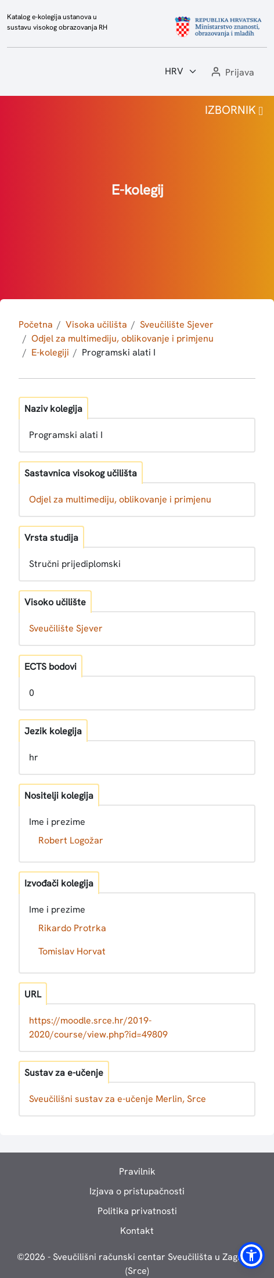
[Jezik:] (181, 71)
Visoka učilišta (96, 324)
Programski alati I (119, 352)
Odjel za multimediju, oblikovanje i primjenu (122, 338)
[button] (231, 73)
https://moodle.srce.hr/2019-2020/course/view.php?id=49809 (98, 1027)
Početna (36, 324)
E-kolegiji (50, 352)
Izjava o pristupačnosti (137, 1191)
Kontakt (137, 1231)
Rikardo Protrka (72, 928)
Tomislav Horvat (72, 951)
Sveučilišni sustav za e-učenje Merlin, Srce (117, 1099)
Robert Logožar (70, 840)
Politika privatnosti (137, 1211)
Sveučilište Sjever (177, 324)
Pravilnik (137, 1171)
